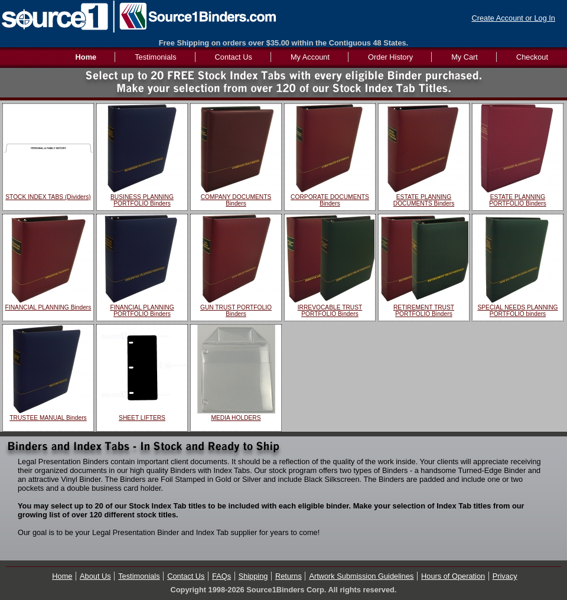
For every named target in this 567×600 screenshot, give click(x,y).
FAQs (221, 576)
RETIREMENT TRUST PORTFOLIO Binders (423, 310)
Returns (288, 576)
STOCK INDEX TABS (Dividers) (47, 197)
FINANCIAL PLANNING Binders (48, 307)
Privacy (505, 576)
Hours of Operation (453, 576)
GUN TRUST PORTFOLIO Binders (236, 310)
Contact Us (233, 57)
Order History (390, 57)
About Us (95, 576)
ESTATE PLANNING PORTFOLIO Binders (517, 200)
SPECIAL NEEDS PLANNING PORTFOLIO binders (517, 310)
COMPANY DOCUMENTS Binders (236, 200)
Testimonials (155, 57)
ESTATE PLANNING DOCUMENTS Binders (424, 200)
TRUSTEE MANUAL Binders (47, 418)
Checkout (532, 57)
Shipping (253, 576)
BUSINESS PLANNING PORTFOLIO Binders (142, 200)
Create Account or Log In (513, 18)
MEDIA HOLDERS (235, 418)
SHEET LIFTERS (142, 418)
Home (62, 576)
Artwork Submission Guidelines (361, 576)
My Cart (464, 57)
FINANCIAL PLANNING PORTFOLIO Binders (142, 310)
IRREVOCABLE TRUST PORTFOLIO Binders (330, 310)
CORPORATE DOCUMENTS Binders (330, 200)
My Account (310, 57)
